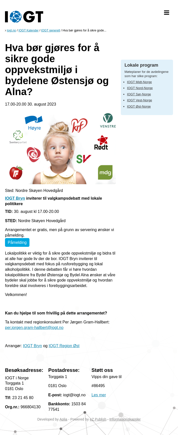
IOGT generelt (50, 30)
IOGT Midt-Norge (139, 82)
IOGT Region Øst (64, 346)
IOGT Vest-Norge (139, 100)
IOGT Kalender (28, 30)
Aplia (63, 419)
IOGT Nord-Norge (140, 88)
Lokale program (141, 65)
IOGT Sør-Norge (139, 94)
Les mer (99, 395)
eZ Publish (98, 419)
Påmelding (17, 242)
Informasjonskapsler (125, 419)
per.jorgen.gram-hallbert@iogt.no (34, 327)
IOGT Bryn (15, 198)
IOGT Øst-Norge (139, 106)
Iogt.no (11, 30)
